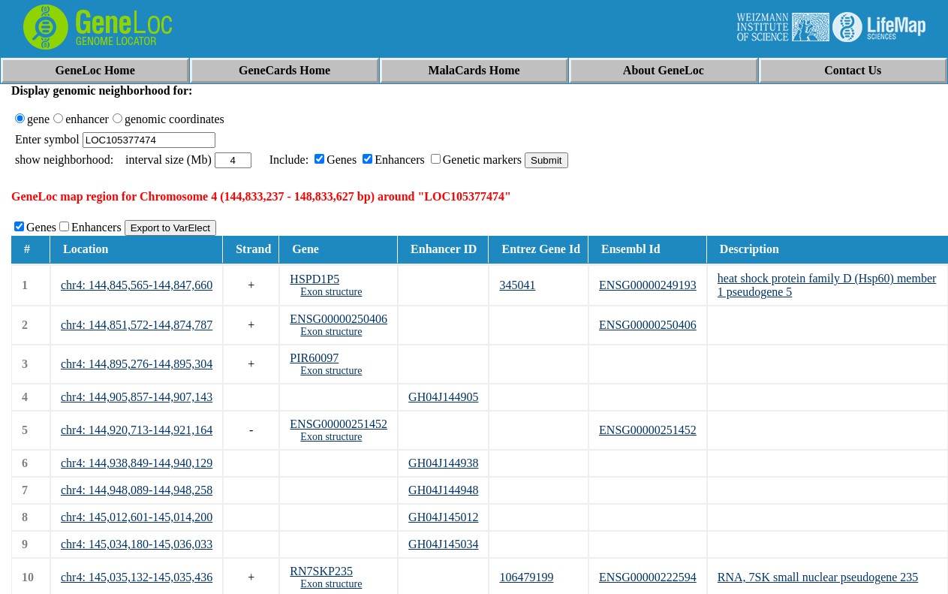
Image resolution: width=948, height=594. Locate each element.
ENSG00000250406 (338, 318)
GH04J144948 (443, 490)
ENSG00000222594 (648, 577)
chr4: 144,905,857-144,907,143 (136, 396)
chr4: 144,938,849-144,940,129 (136, 463)
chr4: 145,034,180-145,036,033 (136, 544)
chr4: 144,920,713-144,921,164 (136, 430)
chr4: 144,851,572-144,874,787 (136, 324)
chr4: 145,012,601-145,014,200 (136, 517)
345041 (517, 285)
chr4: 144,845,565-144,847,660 (136, 285)
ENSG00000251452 (338, 424)
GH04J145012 (443, 517)
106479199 (526, 577)
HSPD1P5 (314, 279)
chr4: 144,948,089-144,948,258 (136, 490)
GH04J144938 (443, 463)
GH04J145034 (443, 544)
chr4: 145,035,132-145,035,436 (136, 577)
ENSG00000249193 (648, 285)
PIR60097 (314, 357)
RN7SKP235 (321, 571)
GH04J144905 (443, 396)
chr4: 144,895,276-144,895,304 (136, 363)
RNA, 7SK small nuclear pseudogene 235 (818, 577)
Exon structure (331, 291)
